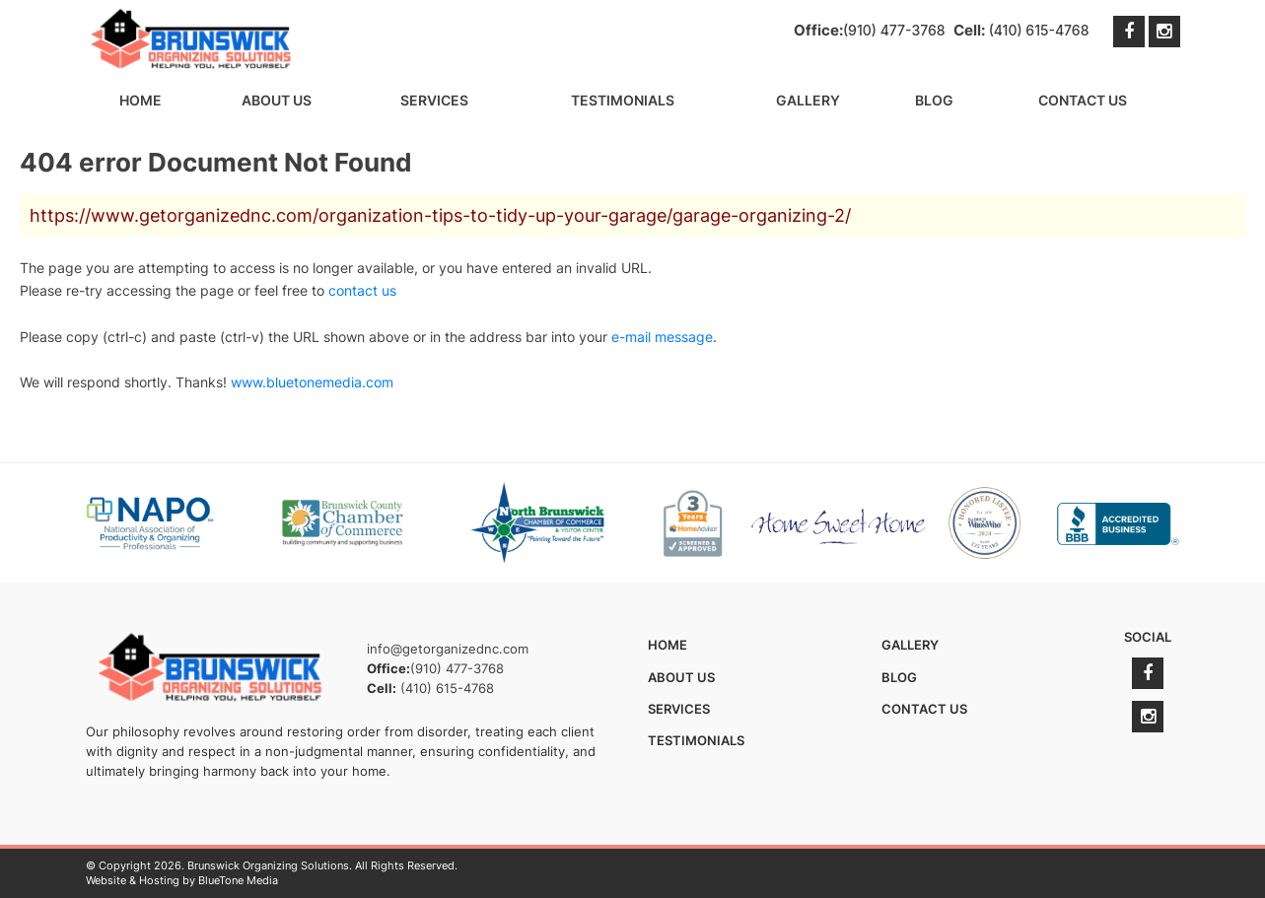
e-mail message (662, 336)
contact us (362, 290)
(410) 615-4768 (1039, 30)
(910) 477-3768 (894, 30)
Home (140, 100)
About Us (277, 100)
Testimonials (622, 100)
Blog (934, 100)
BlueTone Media (238, 880)
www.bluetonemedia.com (312, 382)
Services (434, 100)
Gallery (808, 100)
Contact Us (1082, 100)
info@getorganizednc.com (447, 648)
